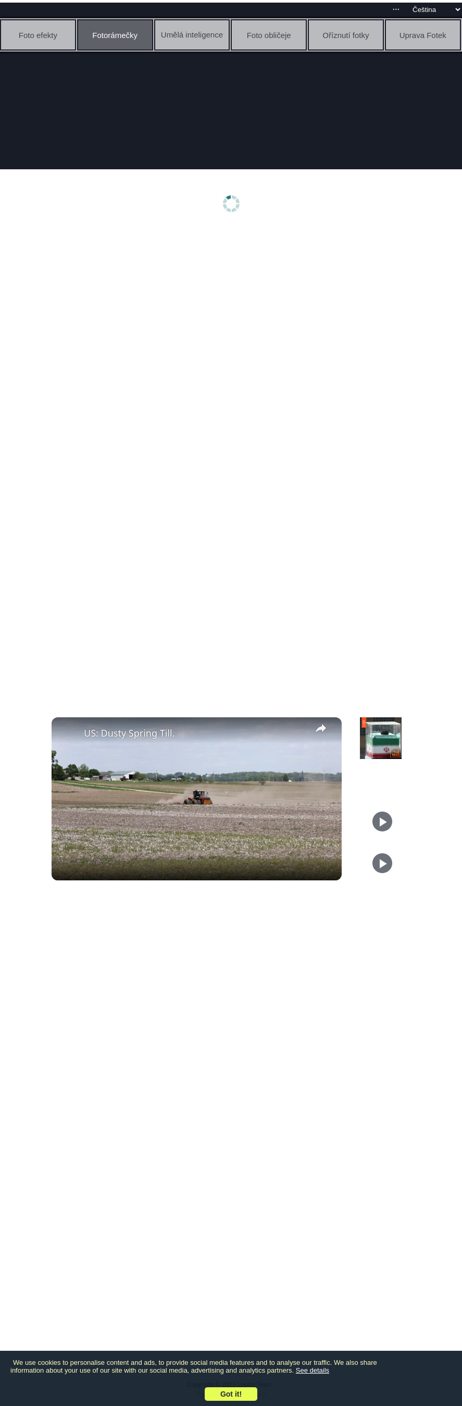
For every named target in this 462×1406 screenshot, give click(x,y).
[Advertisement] (233, 311)
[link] (68, 734)
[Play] (382, 821)
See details (312, 1370)
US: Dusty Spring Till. (129, 733)
